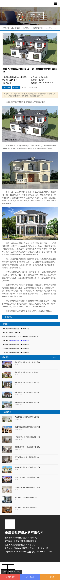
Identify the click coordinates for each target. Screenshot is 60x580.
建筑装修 (26, 28)
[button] (29, 20)
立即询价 (6, 88)
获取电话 (16, 88)
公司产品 (49, 28)
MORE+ (55, 357)
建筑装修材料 (38, 28)
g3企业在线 (15, 28)
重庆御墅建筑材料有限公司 (19, 341)
